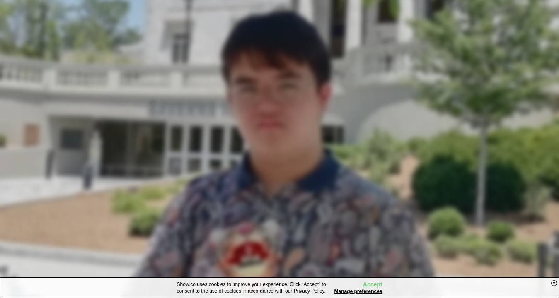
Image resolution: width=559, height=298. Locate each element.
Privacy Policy (309, 291)
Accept (372, 284)
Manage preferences (358, 291)
